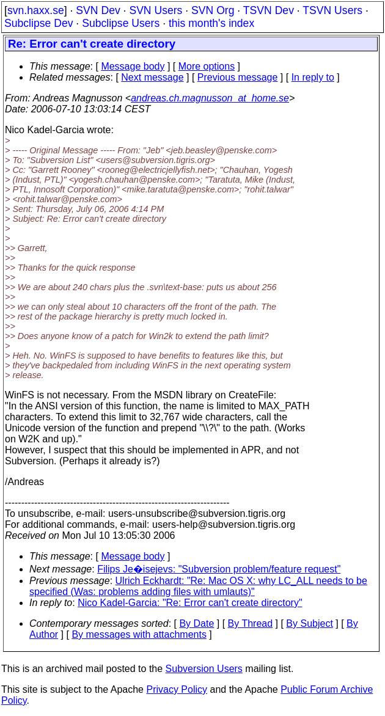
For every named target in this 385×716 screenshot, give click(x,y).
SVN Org (212, 10)
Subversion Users (204, 668)
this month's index (211, 23)
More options (206, 66)
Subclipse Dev (38, 23)
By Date (196, 623)
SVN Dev (98, 10)
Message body (132, 66)
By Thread (250, 623)
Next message (152, 77)
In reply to (313, 77)
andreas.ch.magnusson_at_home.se (210, 98)
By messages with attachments (139, 634)
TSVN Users (332, 10)
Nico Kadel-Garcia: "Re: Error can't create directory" (190, 602)
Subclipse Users (121, 23)
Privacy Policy (176, 689)
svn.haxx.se (35, 10)
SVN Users (155, 10)
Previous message (237, 77)
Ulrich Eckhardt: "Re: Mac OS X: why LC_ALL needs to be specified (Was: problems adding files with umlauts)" (198, 586)
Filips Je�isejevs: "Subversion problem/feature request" (218, 569)
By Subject (309, 623)
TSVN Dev (268, 10)
